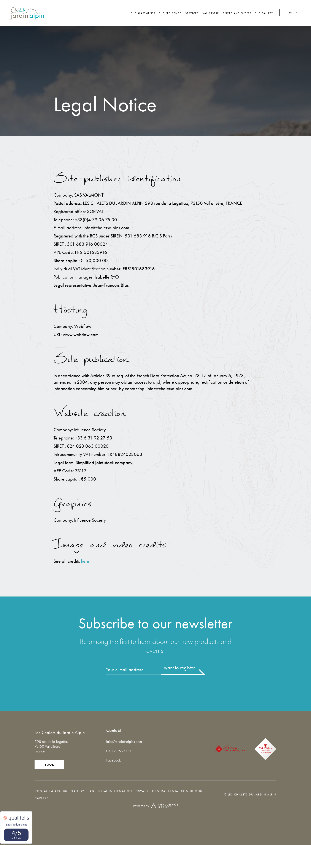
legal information (115, 791)
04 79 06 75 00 (118, 750)
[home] (26, 13)
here (85, 561)
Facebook (113, 760)
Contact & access (51, 791)
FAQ (91, 791)
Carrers (42, 798)
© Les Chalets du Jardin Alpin (250, 794)
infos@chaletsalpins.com (124, 741)
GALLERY (77, 791)
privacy (142, 791)
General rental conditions (177, 791)
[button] (292, 13)
